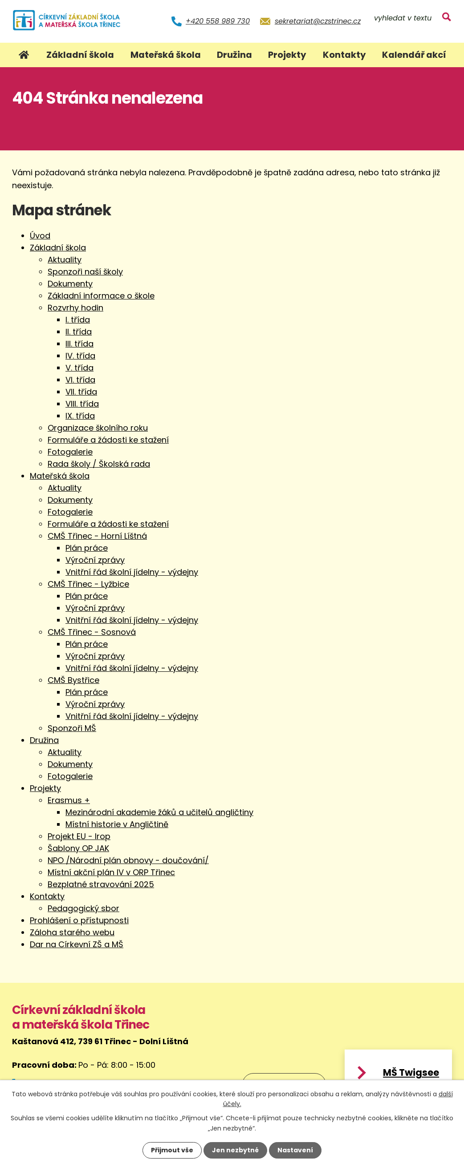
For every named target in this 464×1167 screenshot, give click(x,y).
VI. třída (80, 379)
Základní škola (80, 54)
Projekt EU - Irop (79, 836)
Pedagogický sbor (83, 908)
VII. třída (81, 391)
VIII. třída (82, 403)
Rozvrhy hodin (75, 307)
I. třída (77, 319)
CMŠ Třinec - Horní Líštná (97, 535)
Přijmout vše (172, 1150)
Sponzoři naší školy (85, 271)
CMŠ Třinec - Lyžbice (88, 584)
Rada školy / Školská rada (99, 463)
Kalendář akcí (414, 54)
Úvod (24, 55)
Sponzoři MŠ (72, 728)
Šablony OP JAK (78, 848)
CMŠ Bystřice (73, 680)
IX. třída (80, 415)
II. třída (78, 331)
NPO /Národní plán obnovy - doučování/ (128, 860)
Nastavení (295, 1150)
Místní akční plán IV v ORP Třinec (111, 872)
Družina (234, 54)
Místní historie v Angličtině (116, 824)
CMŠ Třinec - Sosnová (92, 632)
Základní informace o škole (101, 295)
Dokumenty (70, 283)
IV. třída (80, 355)
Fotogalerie (70, 451)
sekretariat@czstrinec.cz (318, 21)
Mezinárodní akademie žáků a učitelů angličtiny (159, 812)
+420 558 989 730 (218, 21)
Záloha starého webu (72, 932)
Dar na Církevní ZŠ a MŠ (76, 944)
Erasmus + (69, 800)
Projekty (287, 54)
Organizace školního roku (98, 427)
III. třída (79, 343)
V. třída (79, 367)
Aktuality (64, 259)
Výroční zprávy (95, 559)
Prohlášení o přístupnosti (79, 920)
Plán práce (86, 547)
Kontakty (344, 54)
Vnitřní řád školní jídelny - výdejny (131, 571)
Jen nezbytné (235, 1150)
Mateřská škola (165, 54)
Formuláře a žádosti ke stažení (108, 439)
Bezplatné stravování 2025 (101, 884)
